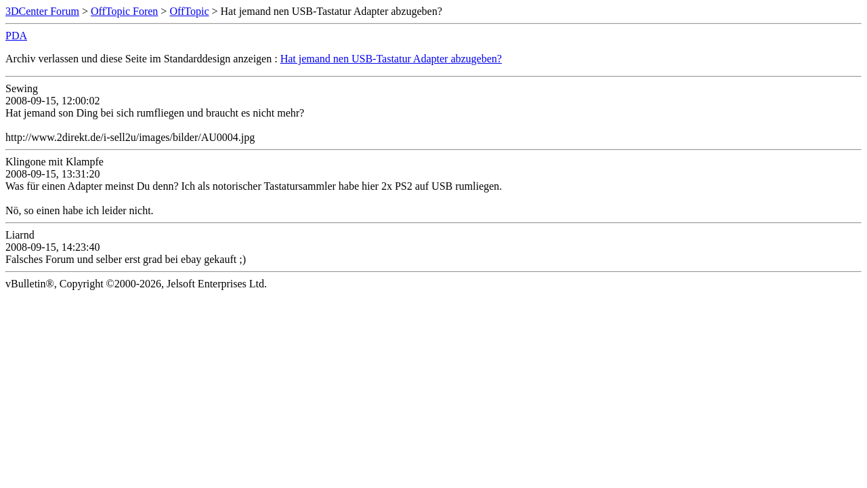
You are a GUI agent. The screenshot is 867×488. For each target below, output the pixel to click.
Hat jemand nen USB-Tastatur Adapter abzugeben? (391, 58)
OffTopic (189, 11)
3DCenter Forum (42, 11)
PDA (16, 35)
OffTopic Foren (124, 11)
